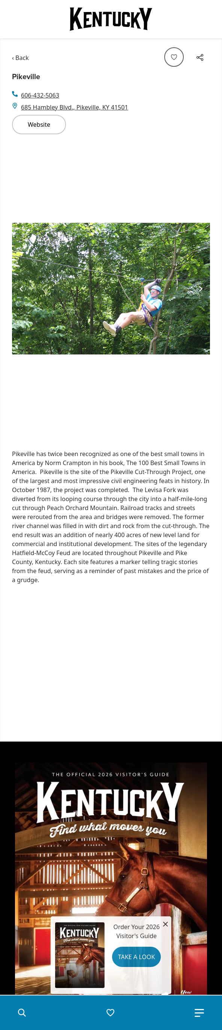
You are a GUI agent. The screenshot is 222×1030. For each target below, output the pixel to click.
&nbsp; (117, 661)
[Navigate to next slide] (200, 288)
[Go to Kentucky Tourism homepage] (111, 19)
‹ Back (20, 58)
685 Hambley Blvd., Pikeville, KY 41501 (74, 107)
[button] (22, 1012)
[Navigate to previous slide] (21, 288)
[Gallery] (111, 288)
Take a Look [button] (136, 957)
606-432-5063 (40, 95)
